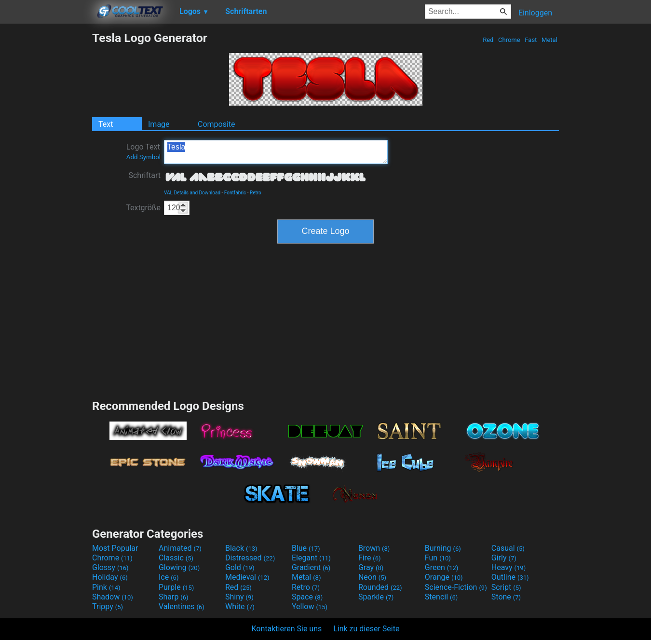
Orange (444, 577)
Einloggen (535, 12)
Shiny (239, 596)
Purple (176, 587)
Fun (438, 557)
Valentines (181, 606)
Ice (168, 577)
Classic (176, 557)
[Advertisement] (45, 175)
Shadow (112, 596)
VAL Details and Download (192, 192)
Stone (506, 596)
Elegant (311, 557)
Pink (106, 587)
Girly (503, 557)
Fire (369, 557)
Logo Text (143, 151)
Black (241, 548)
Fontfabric (235, 192)
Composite (216, 124)
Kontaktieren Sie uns (287, 628)
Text (105, 124)
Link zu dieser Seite (366, 628)
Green (442, 567)
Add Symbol (143, 157)
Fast (530, 39)
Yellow (309, 606)
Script (506, 587)
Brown (374, 548)
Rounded (380, 587)
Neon (372, 577)
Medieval (247, 577)
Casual (508, 548)
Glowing (179, 567)
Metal (549, 39)
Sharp (174, 596)
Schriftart (144, 175)
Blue (306, 548)
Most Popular (115, 548)
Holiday (110, 577)
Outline (510, 577)
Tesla (276, 152)
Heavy (508, 567)
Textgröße (143, 207)
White (240, 606)
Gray (370, 567)
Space (307, 596)
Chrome (509, 39)
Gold (240, 567)
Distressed (250, 557)
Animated (180, 548)
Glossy (110, 567)
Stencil (441, 596)
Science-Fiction (456, 587)
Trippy (107, 606)
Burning (443, 548)
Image (159, 124)
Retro (255, 192)
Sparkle (375, 596)
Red (488, 39)
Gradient (311, 567)
